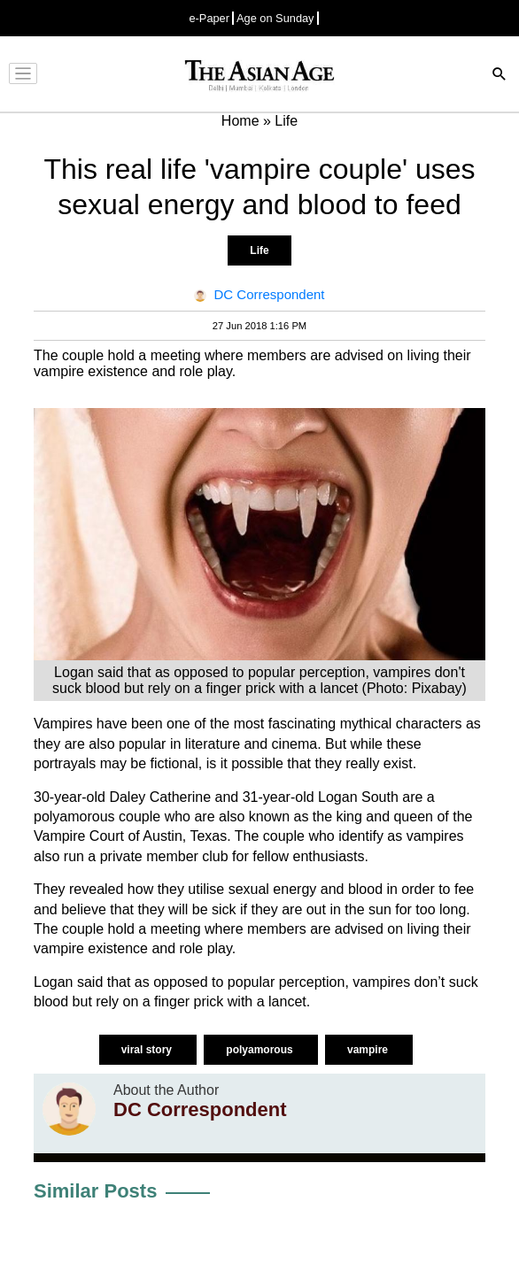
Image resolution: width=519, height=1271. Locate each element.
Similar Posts (95, 1191)
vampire (369, 1050)
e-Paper (209, 18)
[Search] (499, 75)
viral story (148, 1050)
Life (259, 250)
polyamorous (261, 1050)
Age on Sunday (275, 18)
